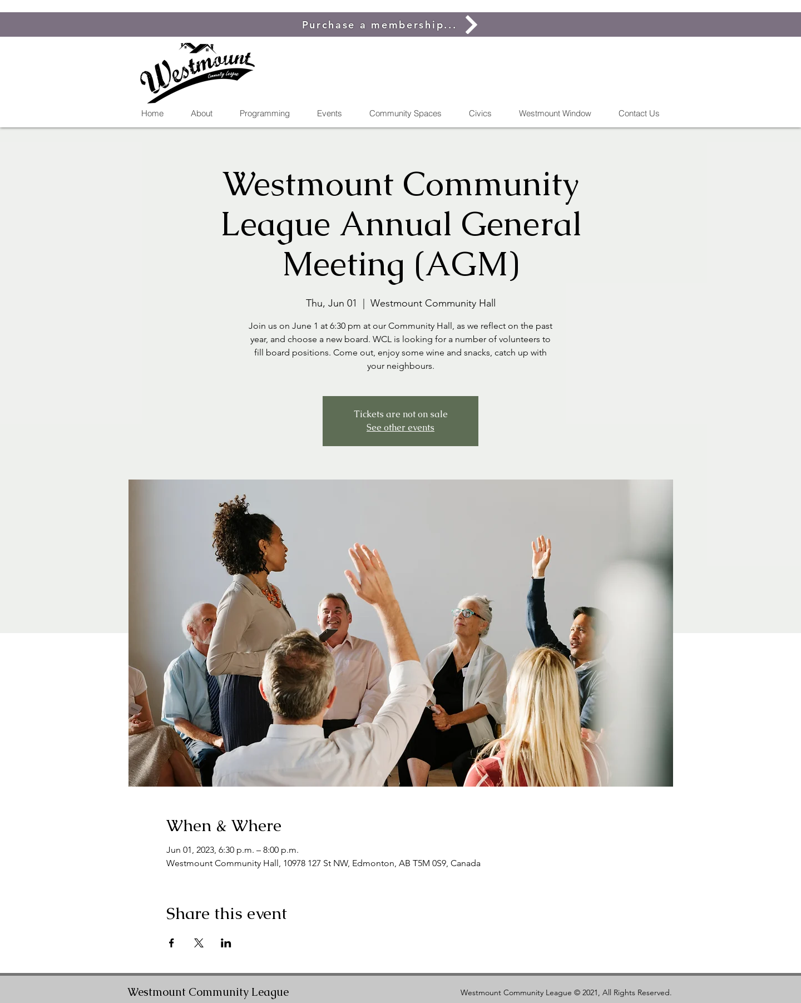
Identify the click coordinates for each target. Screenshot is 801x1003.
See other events (400, 427)
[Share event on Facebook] (171, 942)
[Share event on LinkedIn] (226, 942)
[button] (405, 113)
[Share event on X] (199, 942)
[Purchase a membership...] (392, 24)
